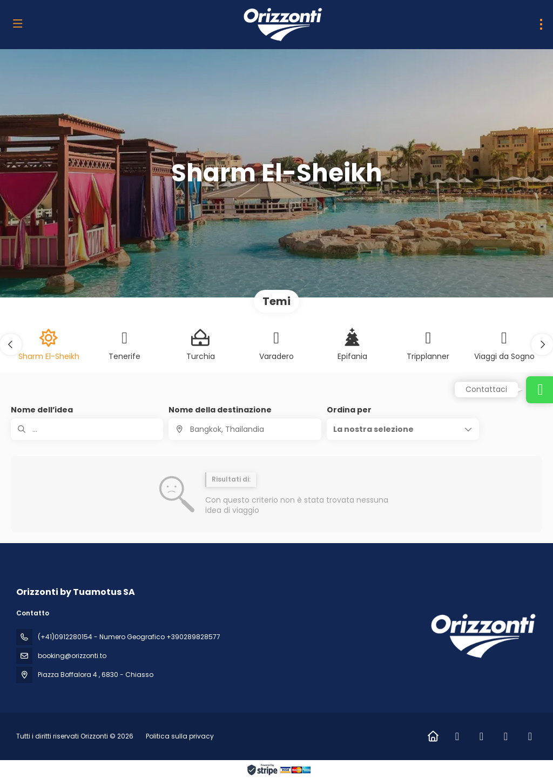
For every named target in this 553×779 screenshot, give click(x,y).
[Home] (433, 736)
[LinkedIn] (505, 736)
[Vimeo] (530, 736)
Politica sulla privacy (180, 736)
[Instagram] (481, 736)
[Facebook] (457, 736)
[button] (11, 344)
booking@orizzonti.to (72, 655)
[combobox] (244, 429)
